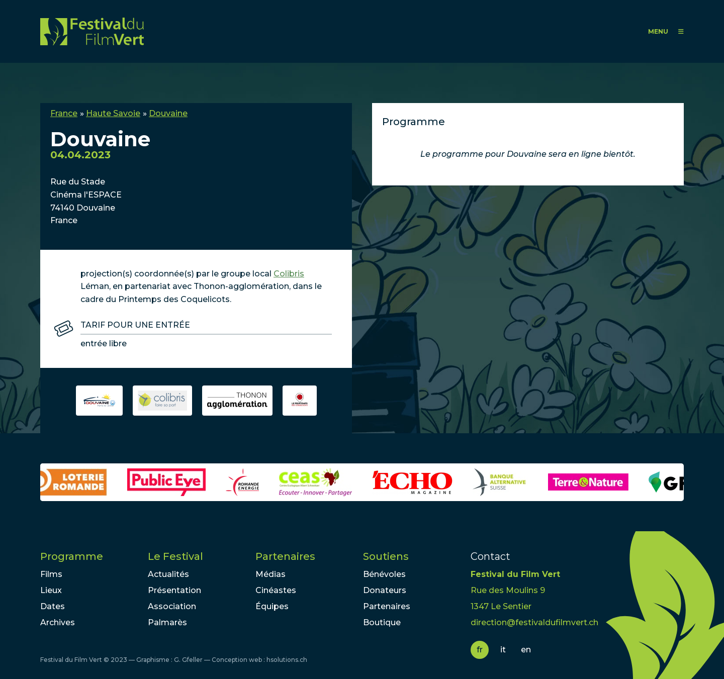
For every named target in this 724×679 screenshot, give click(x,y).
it (503, 649)
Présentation (174, 590)
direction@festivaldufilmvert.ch (534, 622)
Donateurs (384, 590)
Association (172, 606)
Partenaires (285, 556)
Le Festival (175, 556)
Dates (52, 606)
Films (51, 574)
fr (480, 649)
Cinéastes (275, 590)
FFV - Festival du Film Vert (92, 31)
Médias (270, 574)
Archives (57, 622)
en (526, 649)
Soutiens (386, 556)
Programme (71, 556)
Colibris (289, 273)
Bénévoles (384, 574)
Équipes (272, 606)
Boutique (382, 622)
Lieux (51, 590)
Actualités (168, 574)
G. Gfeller (188, 659)
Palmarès (167, 622)
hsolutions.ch (286, 659)
